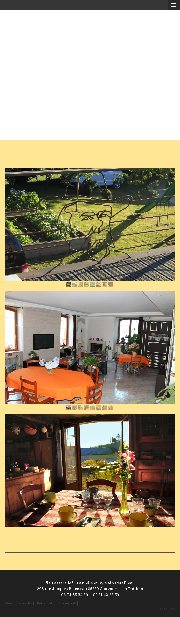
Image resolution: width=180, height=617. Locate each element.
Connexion (166, 609)
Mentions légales (18, 603)
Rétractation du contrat (56, 603)
